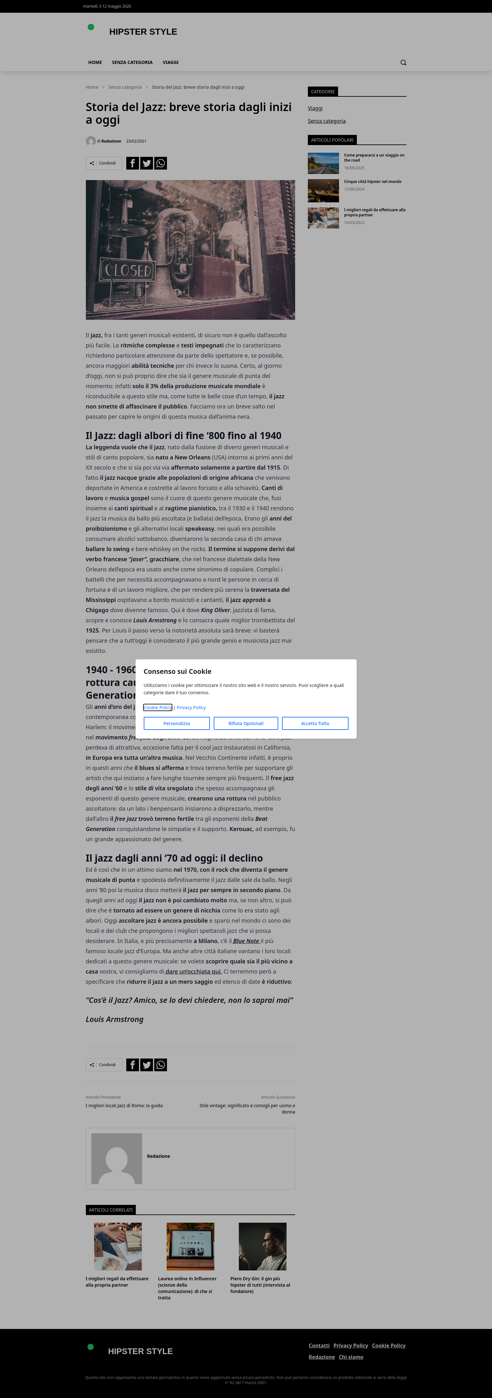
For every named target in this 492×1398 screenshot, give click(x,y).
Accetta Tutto (315, 723)
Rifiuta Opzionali (245, 723)
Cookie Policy (157, 707)
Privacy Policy (191, 707)
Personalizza (176, 723)
